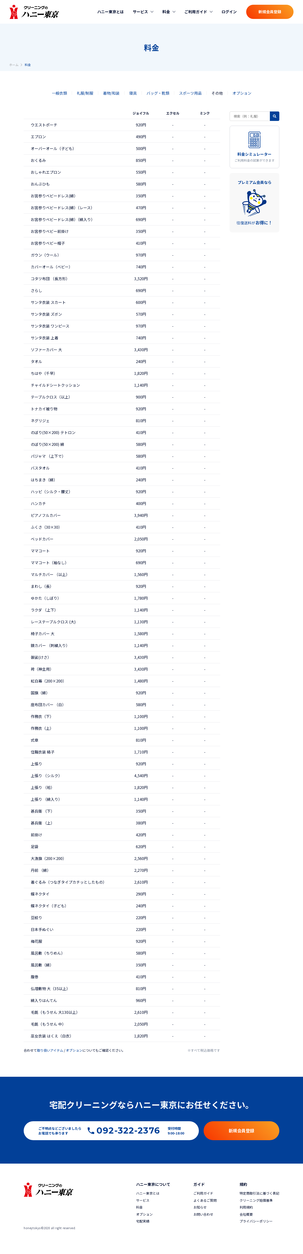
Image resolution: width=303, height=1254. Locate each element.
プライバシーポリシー (256, 1221)
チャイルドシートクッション (55, 385)
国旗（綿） (40, 693)
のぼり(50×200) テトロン (53, 432)
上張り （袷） (42, 787)
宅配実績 (142, 1221)
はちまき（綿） (44, 480)
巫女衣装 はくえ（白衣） (52, 1036)
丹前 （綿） (41, 870)
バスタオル (40, 468)
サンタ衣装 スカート (48, 302)
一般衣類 (59, 93)
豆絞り (36, 917)
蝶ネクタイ (40, 894)
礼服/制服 (85, 93)
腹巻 (34, 976)
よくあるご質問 (205, 1200)
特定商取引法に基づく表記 (259, 1193)
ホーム (13, 64)
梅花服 (36, 941)
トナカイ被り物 (44, 409)
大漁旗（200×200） (48, 858)
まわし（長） (42, 586)
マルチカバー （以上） (50, 574)
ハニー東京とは (110, 11)
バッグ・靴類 (158, 93)
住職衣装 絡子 (42, 752)
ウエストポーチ (44, 125)
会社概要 (246, 1214)
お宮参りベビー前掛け (50, 231)
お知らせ (200, 1207)
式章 (34, 740)
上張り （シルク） (46, 775)
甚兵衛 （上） (42, 823)
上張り (36, 764)
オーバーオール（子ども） (53, 148)
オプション (241, 93)
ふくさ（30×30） (46, 527)
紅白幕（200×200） (48, 681)
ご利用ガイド (203, 1193)
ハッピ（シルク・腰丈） (51, 491)
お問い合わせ (203, 1214)
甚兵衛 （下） (42, 811)
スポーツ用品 (190, 93)
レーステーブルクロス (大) (53, 622)
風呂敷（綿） (42, 965)
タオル (36, 361)
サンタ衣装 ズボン (46, 314)
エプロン (38, 136)
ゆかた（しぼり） (46, 598)
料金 (139, 1207)
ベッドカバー (42, 539)
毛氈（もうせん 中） (48, 1024)
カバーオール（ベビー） (51, 267)
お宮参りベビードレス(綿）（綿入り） (63, 219)
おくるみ (38, 160)
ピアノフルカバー (46, 515)
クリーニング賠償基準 (256, 1200)
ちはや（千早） (44, 373)
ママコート (40, 551)
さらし (36, 290)
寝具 (133, 93)
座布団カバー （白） (48, 704)
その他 (217, 93)
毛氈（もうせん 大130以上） (55, 1012)
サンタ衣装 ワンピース (50, 326)
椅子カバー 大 (42, 633)
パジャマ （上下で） (48, 456)
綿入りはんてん (44, 1000)
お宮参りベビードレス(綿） (54, 196)
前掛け (36, 834)
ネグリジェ (40, 420)
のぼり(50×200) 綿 (47, 444)
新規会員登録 (269, 11)
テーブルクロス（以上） (51, 397)
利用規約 (246, 1207)
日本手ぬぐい (42, 929)
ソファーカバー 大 (46, 349)
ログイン (229, 11)
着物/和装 (111, 93)
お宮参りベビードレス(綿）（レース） (62, 207)
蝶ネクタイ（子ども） (49, 905)
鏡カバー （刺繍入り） (50, 645)
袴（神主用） (42, 669)
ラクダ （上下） (44, 610)
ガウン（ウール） (46, 255)
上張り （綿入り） (46, 799)
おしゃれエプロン (46, 172)
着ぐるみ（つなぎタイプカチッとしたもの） (69, 882)
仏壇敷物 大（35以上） (50, 988)
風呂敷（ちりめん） (48, 953)
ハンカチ (38, 503)
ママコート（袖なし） (50, 562)
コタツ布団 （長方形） (50, 278)
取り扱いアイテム (50, 1050)
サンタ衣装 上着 (44, 338)
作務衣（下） (42, 716)
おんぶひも (40, 184)
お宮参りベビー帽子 (48, 243)
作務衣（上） (42, 728)
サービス (142, 1200)
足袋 (34, 846)
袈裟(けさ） (41, 657)
